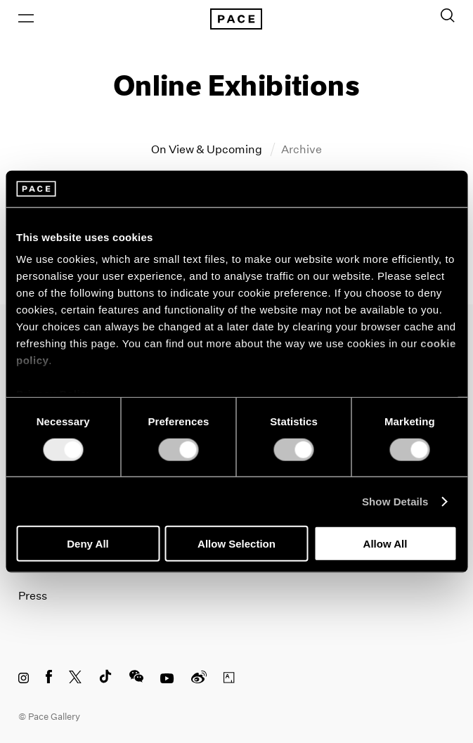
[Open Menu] (26, 18)
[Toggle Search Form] (448, 15)
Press (32, 595)
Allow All (385, 544)
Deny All (87, 544)
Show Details (395, 501)
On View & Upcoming (207, 149)
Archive (301, 149)
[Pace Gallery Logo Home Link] (237, 19)
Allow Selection (236, 544)
